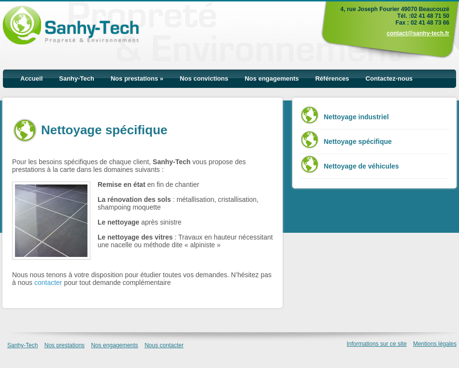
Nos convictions (204, 78)
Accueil (31, 78)
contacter (48, 282)
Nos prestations (137, 78)
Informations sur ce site (377, 343)
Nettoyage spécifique (358, 141)
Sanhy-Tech (76, 78)
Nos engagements (271, 78)
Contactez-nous (389, 78)
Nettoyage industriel (356, 117)
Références (332, 78)
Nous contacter (164, 345)
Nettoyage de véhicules (361, 166)
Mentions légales (435, 343)
